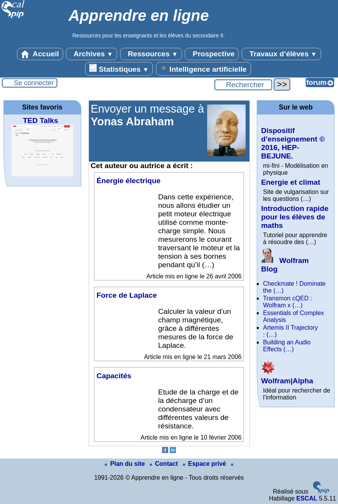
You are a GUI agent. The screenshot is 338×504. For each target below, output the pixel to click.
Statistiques (119, 68)
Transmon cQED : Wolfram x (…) (287, 301)
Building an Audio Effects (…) (287, 345)
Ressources (151, 54)
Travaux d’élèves (281, 54)
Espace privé (205, 463)
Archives (91, 54)
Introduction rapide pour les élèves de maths (294, 216)
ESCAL (306, 498)
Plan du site (125, 463)
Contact (165, 463)
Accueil (40, 54)
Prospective (211, 54)
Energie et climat (290, 182)
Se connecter (34, 83)
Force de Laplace (127, 295)
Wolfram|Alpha (287, 376)
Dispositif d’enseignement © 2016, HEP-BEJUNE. (293, 143)
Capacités (114, 376)
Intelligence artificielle (203, 68)
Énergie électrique (129, 181)
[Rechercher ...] (243, 84)
